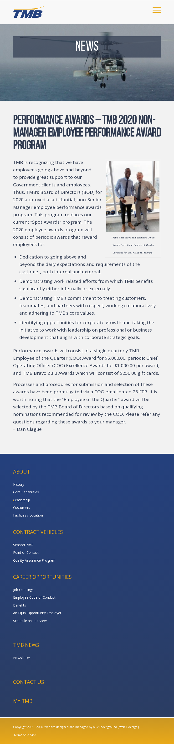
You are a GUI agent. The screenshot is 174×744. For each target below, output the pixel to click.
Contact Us (28, 682)
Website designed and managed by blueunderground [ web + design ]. (92, 727)
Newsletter (21, 657)
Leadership (21, 500)
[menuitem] (154, 9)
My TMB (22, 701)
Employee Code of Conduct (34, 597)
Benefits (19, 605)
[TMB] (72, 9)
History (18, 484)
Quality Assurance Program (34, 560)
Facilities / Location (28, 515)
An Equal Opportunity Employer (37, 613)
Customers (21, 507)
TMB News (26, 645)
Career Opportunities (42, 577)
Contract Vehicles (38, 532)
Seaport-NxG (23, 545)
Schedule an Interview (30, 620)
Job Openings (23, 589)
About (21, 471)
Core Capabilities (26, 492)
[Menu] (154, 9)
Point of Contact (26, 552)
